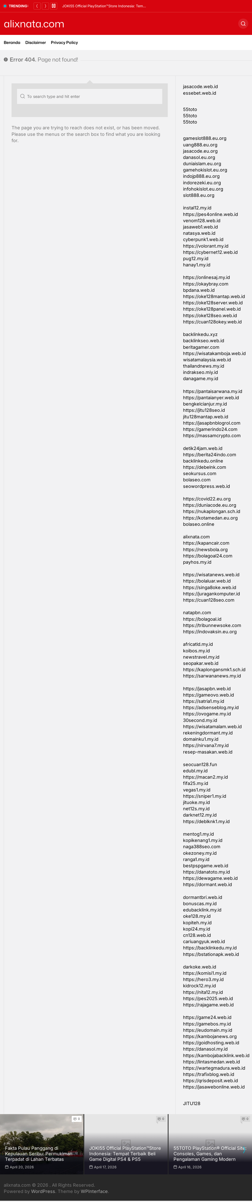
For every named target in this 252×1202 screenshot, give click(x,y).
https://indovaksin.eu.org (210, 631)
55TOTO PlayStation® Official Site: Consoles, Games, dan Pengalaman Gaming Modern (210, 1154)
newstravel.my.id (201, 657)
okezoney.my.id (200, 853)
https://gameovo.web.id (208, 695)
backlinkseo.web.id (203, 340)
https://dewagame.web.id (210, 878)
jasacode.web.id (200, 86)
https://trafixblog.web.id (208, 1074)
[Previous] (37, 6)
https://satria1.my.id (203, 701)
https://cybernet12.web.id (210, 252)
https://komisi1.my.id (204, 973)
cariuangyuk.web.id (204, 941)
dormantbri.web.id (202, 897)
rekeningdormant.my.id (208, 732)
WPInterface (94, 1191)
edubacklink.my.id (202, 909)
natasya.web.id (199, 233)
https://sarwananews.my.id (212, 675)
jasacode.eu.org (200, 151)
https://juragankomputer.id (211, 593)
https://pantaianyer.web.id (211, 397)
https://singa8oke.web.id (209, 587)
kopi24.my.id (196, 929)
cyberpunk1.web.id (203, 239)
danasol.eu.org (199, 157)
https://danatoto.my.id (206, 872)
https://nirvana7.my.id (206, 745)
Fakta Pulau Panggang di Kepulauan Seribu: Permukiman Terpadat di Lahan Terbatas (132, 6)
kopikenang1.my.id (202, 840)
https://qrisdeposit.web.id (210, 1080)
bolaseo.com (197, 479)
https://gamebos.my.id (207, 1023)
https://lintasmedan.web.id (211, 1061)
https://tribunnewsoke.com (212, 625)
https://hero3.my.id (203, 979)
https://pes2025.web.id (208, 998)
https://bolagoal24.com (207, 555)
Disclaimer (35, 42)
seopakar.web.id (200, 663)
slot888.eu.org (198, 195)
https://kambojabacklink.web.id (216, 1055)
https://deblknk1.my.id (206, 821)
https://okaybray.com (205, 284)
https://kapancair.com (206, 543)
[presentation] (243, 1149)
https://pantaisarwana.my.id (212, 391)
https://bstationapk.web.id (211, 954)
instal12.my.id (197, 207)
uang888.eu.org (200, 144)
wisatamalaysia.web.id (207, 359)
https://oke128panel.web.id (212, 309)
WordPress (43, 1191)
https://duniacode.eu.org (209, 505)
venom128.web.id (201, 220)
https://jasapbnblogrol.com (211, 423)
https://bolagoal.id (202, 619)
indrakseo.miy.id (200, 372)
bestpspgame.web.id (205, 865)
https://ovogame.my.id (207, 713)
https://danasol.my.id (205, 1049)
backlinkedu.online (203, 461)
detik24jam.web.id (202, 448)
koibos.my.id (196, 650)
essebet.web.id (199, 93)
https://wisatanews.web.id (211, 574)
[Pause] (53, 6)
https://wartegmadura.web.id (214, 1068)
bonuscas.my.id (200, 903)
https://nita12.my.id (203, 992)
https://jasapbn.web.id (207, 688)
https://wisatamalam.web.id (212, 726)
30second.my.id (200, 720)
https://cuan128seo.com (208, 600)
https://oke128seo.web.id (210, 315)
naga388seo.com (201, 846)
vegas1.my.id (196, 789)
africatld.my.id (198, 644)
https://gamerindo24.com (210, 429)
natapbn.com (197, 612)
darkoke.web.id (199, 966)
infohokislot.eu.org (203, 189)
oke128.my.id (197, 916)
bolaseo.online (198, 524)
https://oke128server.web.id (213, 302)
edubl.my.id (195, 770)
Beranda (12, 42)
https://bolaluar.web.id (207, 581)
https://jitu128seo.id (204, 410)
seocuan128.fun (200, 764)
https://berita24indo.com (209, 454)
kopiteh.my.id (197, 922)
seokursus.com (199, 473)
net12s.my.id (196, 808)
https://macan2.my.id (205, 777)
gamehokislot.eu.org (205, 170)
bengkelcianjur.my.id (205, 404)
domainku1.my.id (200, 739)
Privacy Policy (64, 42)
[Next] (45, 6)
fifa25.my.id (195, 783)
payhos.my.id (197, 562)
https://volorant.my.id (205, 246)
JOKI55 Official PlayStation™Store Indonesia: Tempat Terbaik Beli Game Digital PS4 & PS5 (125, 1154)
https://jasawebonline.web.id (214, 1087)
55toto (190, 109)
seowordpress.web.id (206, 486)
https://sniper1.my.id (204, 796)
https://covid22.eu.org (207, 498)
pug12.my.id (195, 258)
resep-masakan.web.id (207, 752)
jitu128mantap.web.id (205, 416)
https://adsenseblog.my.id (211, 707)
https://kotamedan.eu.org (210, 518)
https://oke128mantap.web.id (214, 296)
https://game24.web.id (207, 1017)
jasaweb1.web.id (200, 227)
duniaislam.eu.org (202, 163)
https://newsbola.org (205, 549)
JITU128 (191, 1103)
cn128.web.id (197, 935)
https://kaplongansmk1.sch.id (214, 669)
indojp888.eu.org (201, 176)
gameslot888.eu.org (204, 138)
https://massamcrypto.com (212, 435)
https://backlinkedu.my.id (210, 947)
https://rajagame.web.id (208, 1004)
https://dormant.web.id (207, 884)
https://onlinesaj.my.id (206, 277)
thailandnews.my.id (203, 366)
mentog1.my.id (198, 834)
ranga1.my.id (196, 859)
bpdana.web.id (199, 290)
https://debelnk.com (204, 467)
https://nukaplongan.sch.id (211, 511)
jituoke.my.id (196, 802)
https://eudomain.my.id (207, 1030)
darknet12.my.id (200, 815)
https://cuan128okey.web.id (212, 321)
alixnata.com (34, 24)
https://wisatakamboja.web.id (214, 353)
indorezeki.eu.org (202, 182)
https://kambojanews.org (210, 1036)
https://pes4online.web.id (210, 214)
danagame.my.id (200, 378)
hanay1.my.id (196, 264)
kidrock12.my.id (199, 985)
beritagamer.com (201, 347)
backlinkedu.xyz (200, 334)
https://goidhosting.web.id (211, 1042)
